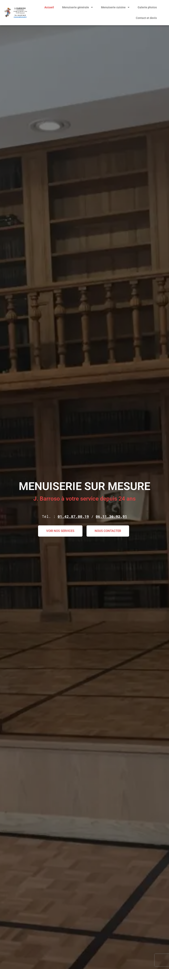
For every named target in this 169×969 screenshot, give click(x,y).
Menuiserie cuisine (115, 7)
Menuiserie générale (77, 7)
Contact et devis (146, 18)
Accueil (49, 7)
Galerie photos (147, 7)
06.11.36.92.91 (111, 516)
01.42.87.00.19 (73, 516)
